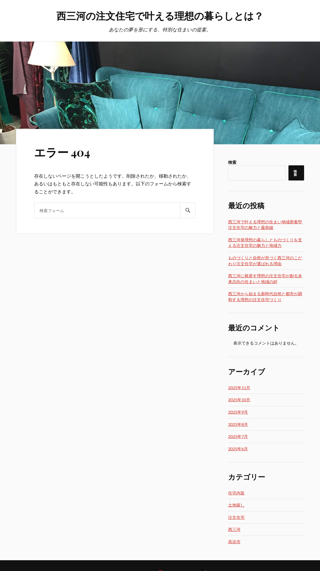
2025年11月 (239, 387)
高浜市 (234, 541)
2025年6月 (238, 448)
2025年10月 (239, 399)
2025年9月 (238, 412)
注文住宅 (236, 517)
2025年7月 (238, 436)
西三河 (234, 529)
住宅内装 (236, 492)
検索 (232, 162)
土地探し (236, 504)
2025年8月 (238, 424)
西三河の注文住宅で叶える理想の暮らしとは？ (160, 15)
